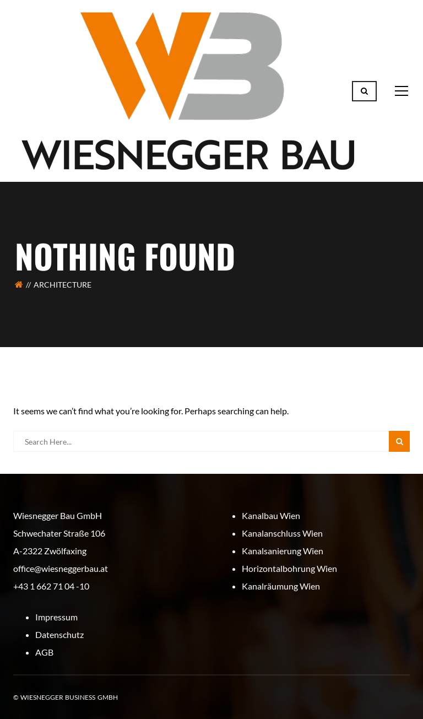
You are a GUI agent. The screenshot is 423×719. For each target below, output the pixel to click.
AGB (44, 652)
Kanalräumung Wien (281, 586)
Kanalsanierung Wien (282, 550)
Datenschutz (59, 634)
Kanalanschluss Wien (282, 533)
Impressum (56, 617)
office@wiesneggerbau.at (60, 568)
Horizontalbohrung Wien (289, 568)
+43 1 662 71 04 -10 (51, 586)
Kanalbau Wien (271, 515)
